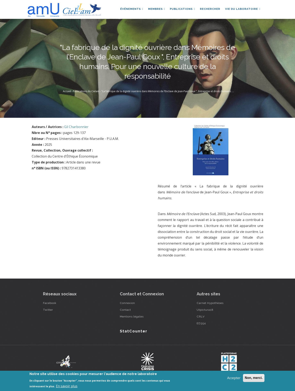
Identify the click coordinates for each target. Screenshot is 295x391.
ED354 (201, 323)
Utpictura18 (205, 309)
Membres (156, 8)
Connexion (127, 303)
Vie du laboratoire (242, 8)
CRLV (201, 316)
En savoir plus (66, 386)
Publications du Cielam (86, 91)
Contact (125, 309)
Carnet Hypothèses (210, 303)
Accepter (234, 378)
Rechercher (210, 8)
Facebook (49, 303)
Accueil (67, 91)
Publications (182, 8)
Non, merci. (254, 378)
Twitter (48, 309)
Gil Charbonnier (76, 127)
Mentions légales (132, 316)
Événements (131, 8)
